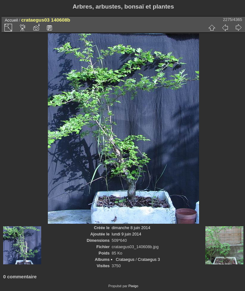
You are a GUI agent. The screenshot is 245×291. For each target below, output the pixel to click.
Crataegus (125, 259)
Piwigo (133, 286)
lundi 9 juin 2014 (126, 234)
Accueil (11, 20)
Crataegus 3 (149, 259)
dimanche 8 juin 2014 (131, 227)
